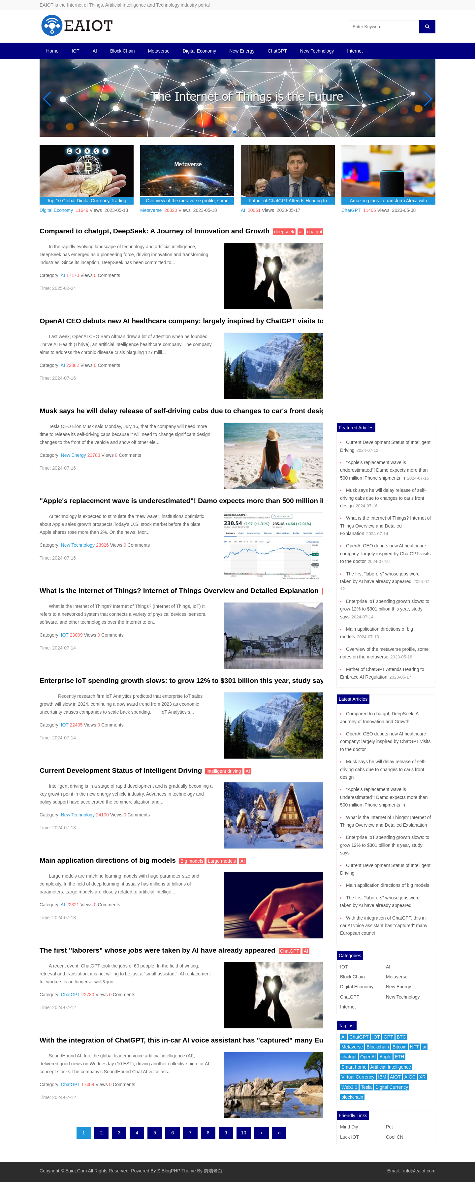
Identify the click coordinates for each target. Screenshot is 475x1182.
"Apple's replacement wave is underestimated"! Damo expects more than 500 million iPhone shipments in (214, 500)
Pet (389, 1126)
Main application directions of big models (108, 860)
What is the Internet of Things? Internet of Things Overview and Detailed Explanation (179, 590)
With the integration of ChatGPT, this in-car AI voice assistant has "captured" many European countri (206, 1040)
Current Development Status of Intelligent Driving (121, 770)
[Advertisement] (385, 323)
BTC (401, 1037)
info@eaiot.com (419, 1170)
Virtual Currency (357, 1077)
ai (300, 231)
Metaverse (159, 51)
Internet (355, 51)
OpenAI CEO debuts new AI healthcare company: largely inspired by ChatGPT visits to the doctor (200, 321)
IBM (382, 1077)
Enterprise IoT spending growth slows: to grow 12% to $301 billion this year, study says (184, 680)
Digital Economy (199, 51)
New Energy (241, 51)
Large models (222, 861)
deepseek (284, 231)
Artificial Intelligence (390, 1067)
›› (279, 1132)
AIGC (410, 1077)
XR (422, 1077)
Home (52, 51)
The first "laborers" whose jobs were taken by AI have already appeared (157, 950)
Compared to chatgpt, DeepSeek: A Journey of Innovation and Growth (154, 231)
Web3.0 (349, 1087)
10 (243, 1132)
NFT (414, 1046)
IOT (75, 51)
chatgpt (314, 231)
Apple (385, 1056)
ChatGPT (277, 51)
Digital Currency (391, 1087)
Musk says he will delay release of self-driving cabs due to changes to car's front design (185, 410)
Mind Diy (349, 1126)
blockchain (352, 1097)
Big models (191, 861)
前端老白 (213, 1170)
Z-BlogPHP (168, 1170)
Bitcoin (399, 1046)
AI (95, 51)
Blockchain (377, 1046)
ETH (399, 1056)
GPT (388, 1037)
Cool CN (394, 1137)
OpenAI (368, 1056)
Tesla (366, 1087)
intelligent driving (223, 771)
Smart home (353, 1067)
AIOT (395, 1077)
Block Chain (122, 51)
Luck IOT (349, 1137)
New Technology (317, 51)
